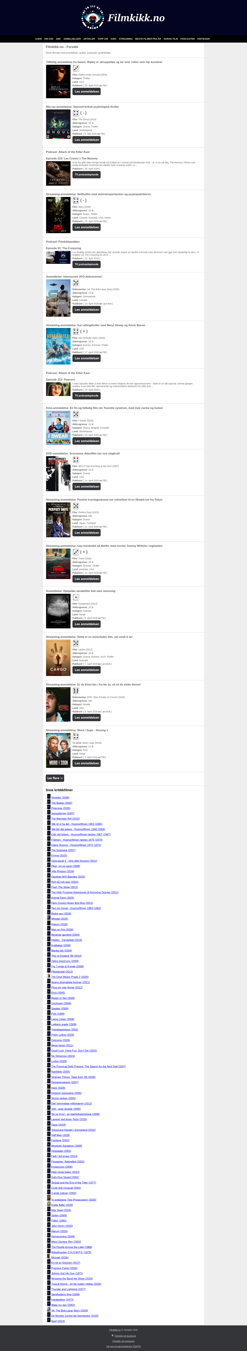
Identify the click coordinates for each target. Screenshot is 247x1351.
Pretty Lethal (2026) (62, 1035)
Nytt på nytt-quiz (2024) (64, 882)
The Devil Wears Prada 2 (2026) (70, 977)
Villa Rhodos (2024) (62, 871)
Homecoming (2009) (63, 1236)
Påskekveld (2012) (62, 971)
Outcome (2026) (60, 1040)
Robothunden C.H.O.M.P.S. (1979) (71, 1252)
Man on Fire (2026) (62, 929)
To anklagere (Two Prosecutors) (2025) (73, 1199)
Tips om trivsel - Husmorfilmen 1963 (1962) (76, 908)
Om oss (49, 39)
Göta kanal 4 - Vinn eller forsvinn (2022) (74, 861)
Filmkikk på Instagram (123, 1341)
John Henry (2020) (62, 1226)
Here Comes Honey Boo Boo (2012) (72, 903)
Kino (114, 39)
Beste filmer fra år (148, 39)
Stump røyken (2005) (63, 1098)
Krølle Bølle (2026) (62, 1205)
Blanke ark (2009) (61, 950)
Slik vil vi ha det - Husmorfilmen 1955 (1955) (76, 824)
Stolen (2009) (59, 1215)
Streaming (126, 39)
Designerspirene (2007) (64, 1082)
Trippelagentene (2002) (64, 1029)
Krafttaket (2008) (61, 945)
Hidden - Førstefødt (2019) (66, 940)
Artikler (89, 39)
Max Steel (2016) (61, 1210)
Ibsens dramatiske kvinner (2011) (70, 982)
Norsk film (171, 39)
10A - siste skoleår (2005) (66, 1109)
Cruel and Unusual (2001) (66, 1188)
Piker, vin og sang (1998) (65, 866)
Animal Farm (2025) (62, 897)
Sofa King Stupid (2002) (65, 1177)
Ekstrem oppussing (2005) (66, 1093)
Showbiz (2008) (60, 797)
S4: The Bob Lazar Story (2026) (69, 1310)
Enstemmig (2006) (62, 1166)
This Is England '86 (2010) (66, 956)
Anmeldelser (72, 39)
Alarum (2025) (59, 1231)
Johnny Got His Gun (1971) (67, 1273)
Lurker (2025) (59, 1061)
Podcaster (187, 39)
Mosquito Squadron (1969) (66, 1145)
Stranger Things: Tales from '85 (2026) (73, 1077)
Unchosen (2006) (61, 1003)
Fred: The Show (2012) (64, 887)
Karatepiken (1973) (62, 1299)
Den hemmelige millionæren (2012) (71, 1103)
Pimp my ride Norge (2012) (67, 987)
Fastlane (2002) (60, 1140)
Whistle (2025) (59, 918)
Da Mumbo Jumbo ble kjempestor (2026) (75, 1316)
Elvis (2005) (58, 993)
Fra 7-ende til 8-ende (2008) (67, 966)
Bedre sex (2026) (61, 913)
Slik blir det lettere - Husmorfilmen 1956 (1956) (78, 829)
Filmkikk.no (115, 1330)
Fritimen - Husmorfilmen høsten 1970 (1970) (77, 840)
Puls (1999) (58, 1014)
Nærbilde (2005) (60, 1072)
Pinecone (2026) (60, 808)
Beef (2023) (58, 1321)
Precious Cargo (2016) (64, 1268)
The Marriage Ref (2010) (65, 818)
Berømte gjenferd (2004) (65, 934)
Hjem (38, 39)
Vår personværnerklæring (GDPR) (123, 1346)
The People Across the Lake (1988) (71, 1247)
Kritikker (203, 39)
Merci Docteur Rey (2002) (66, 1242)
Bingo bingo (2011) (62, 1045)
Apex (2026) (58, 1088)
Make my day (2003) (63, 1305)
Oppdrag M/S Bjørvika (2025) (68, 876)
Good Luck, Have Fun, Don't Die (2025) (74, 1050)
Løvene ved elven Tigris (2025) (69, 1119)
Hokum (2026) (59, 924)
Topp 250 (103, 39)
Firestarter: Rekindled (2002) (68, 1161)
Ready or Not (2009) (63, 998)
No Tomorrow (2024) (63, 1056)
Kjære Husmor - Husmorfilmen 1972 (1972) (76, 845)
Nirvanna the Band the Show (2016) (72, 1278)
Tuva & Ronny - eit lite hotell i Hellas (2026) (76, 1284)
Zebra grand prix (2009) (65, 961)
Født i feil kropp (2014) (64, 1156)
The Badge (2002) (61, 803)
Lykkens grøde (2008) (64, 1024)
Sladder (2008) (60, 1008)
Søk (58, 39)
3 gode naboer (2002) (63, 1193)
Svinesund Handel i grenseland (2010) (73, 1130)
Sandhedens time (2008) (65, 1294)
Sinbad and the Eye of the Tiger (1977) (73, 1182)
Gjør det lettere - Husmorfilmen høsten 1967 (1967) (81, 834)
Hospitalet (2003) (61, 1151)
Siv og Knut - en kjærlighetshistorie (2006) (75, 1114)
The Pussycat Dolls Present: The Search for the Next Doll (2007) (88, 1066)
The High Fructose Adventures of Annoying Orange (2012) (85, 892)
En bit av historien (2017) (65, 1263)
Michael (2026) (60, 1257)
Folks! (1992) (58, 1220)
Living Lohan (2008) (62, 1019)
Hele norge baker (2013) (65, 1172)
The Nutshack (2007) (63, 850)
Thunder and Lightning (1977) (68, 1289)
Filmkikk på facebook (125, 1336)
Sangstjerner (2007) (62, 813)
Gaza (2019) (58, 1124)
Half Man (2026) (60, 1135)
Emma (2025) (59, 855)
